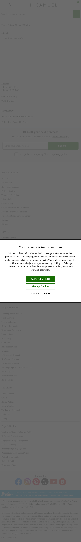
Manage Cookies (40, 286)
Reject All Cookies (40, 293)
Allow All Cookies (40, 279)
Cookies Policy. (42, 270)
